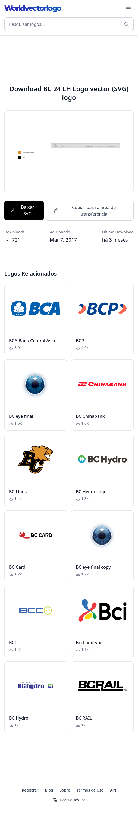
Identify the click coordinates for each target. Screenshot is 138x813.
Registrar (30, 790)
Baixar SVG (22, 210)
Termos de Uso (90, 790)
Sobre (64, 790)
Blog (49, 790)
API (113, 790)
